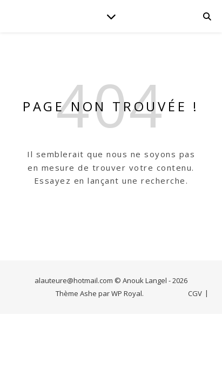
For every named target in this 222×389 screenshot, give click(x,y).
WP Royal (126, 293)
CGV (195, 293)
